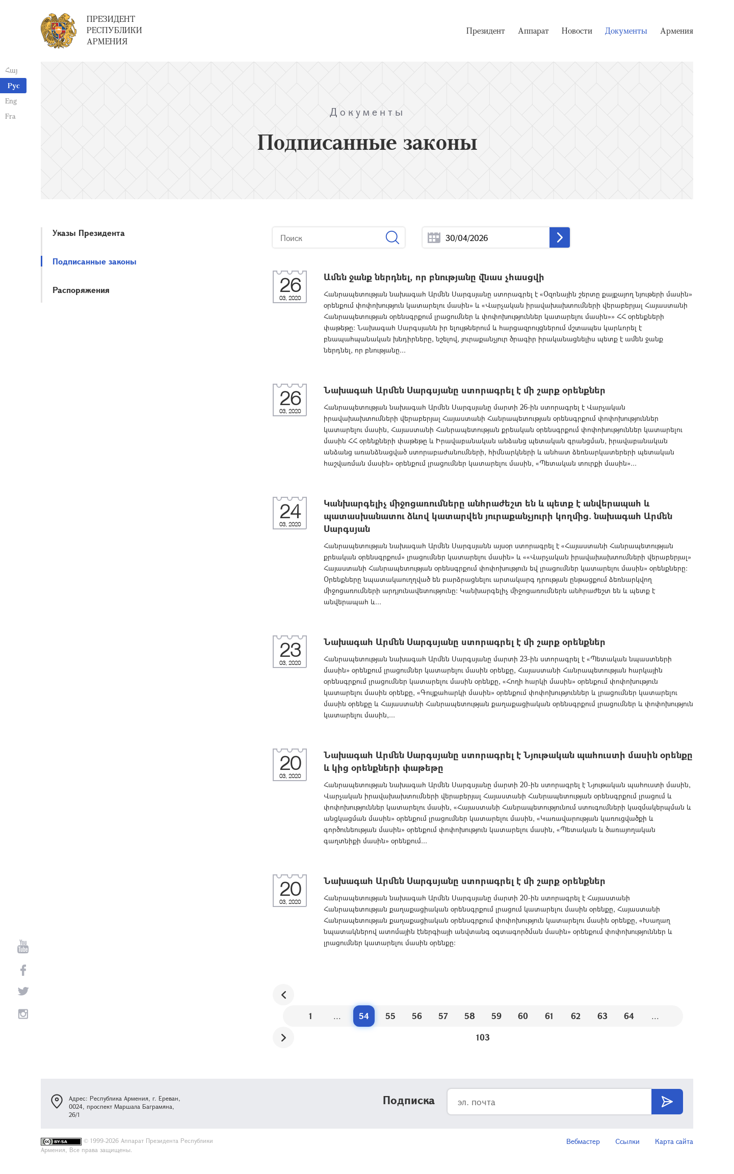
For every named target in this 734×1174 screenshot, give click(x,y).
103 (483, 1037)
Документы (626, 30)
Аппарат (533, 30)
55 (390, 1015)
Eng (11, 100)
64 (629, 1015)
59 (496, 1015)
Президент (485, 30)
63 (602, 1015)
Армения (676, 30)
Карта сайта (674, 1141)
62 (576, 1015)
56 (417, 1015)
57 (443, 1015)
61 (549, 1015)
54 (364, 1015)
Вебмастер (583, 1141)
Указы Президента (89, 232)
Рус (14, 85)
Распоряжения (81, 289)
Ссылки (627, 1141)
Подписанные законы (95, 261)
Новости (577, 30)
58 (469, 1015)
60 (523, 1015)
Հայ (11, 70)
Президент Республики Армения (114, 30)
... (434, 237)
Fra (10, 116)
